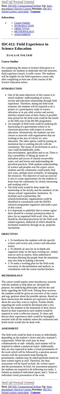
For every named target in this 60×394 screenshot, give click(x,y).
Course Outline (22, 22)
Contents (35, 11)
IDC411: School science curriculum (26, 10)
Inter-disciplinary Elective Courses (26, 7)
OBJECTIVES (21, 28)
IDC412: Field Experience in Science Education (24, 46)
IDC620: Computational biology (24, 5)
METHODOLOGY (24, 31)
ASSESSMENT (22, 34)
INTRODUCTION (24, 25)
